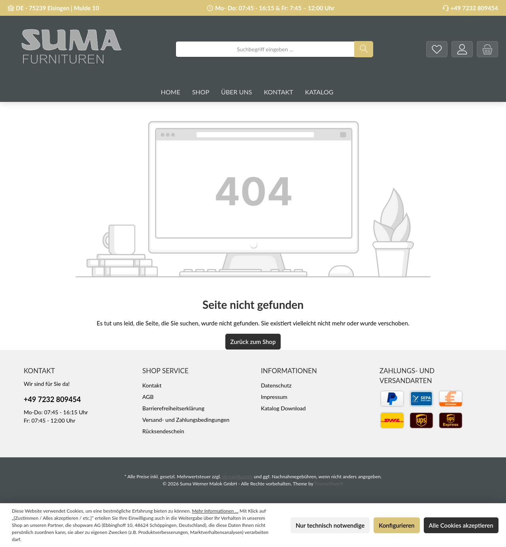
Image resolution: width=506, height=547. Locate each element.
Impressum (274, 396)
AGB (148, 396)
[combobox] (265, 49)
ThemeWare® (329, 484)
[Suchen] (363, 49)
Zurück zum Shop (253, 341)
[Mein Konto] (462, 49)
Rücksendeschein (163, 431)
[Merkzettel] (436, 49)
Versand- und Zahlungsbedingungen (185, 419)
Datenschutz (276, 385)
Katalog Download (283, 408)
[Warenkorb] (487, 49)
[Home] (176, 92)
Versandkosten (237, 476)
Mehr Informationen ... (215, 511)
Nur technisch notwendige (330, 525)
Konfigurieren (396, 525)
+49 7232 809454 (474, 7)
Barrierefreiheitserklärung (173, 408)
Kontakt (152, 385)
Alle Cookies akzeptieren (461, 525)
